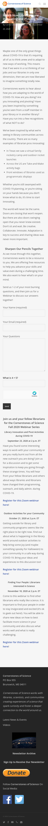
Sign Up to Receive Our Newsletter (24, 762)
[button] (44, 4)
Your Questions (24, 354)
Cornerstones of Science (17, 24)
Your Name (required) (24, 311)
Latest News (20, 29)
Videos (6, 725)
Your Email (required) (24, 325)
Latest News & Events (15, 719)
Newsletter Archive (24, 753)
